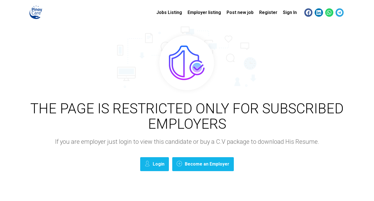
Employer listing (204, 12)
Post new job (240, 12)
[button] (308, 12)
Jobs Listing (169, 12)
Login (154, 164)
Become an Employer (203, 164)
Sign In (290, 12)
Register (268, 12)
